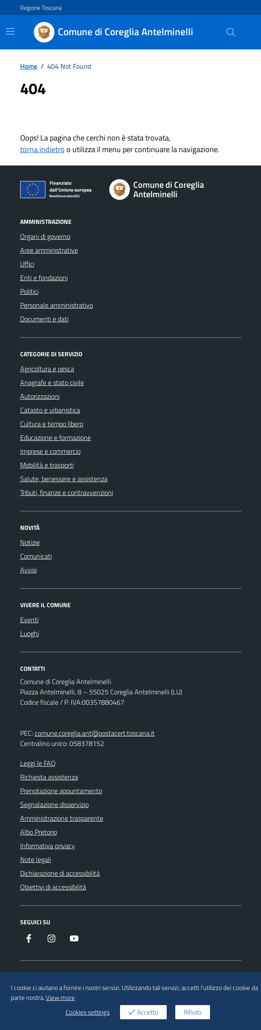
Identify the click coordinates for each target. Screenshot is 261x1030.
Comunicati (36, 556)
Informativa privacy (47, 846)
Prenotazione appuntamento (61, 790)
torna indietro (42, 149)
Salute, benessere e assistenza (64, 479)
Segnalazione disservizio (54, 804)
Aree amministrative (49, 250)
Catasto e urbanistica (50, 410)
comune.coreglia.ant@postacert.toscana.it (95, 733)
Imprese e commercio (50, 451)
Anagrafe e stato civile (52, 382)
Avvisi (28, 570)
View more (60, 997)
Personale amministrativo (56, 305)
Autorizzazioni (40, 396)
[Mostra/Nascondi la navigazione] (10, 31)
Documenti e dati (44, 319)
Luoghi (29, 633)
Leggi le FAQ (38, 763)
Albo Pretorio (38, 832)
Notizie (30, 542)
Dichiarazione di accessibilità (60, 873)
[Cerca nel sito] (230, 32)
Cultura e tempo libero (51, 424)
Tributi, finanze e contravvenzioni (66, 492)
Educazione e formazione (55, 437)
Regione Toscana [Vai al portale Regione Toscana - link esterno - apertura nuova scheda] (41, 7)
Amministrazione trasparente (61, 818)
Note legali (35, 859)
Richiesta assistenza (49, 777)
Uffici (27, 264)
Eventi (29, 619)
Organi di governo (45, 236)
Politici (29, 291)
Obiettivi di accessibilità (53, 887)
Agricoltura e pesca (47, 369)
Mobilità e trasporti (47, 465)
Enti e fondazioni (44, 277)
